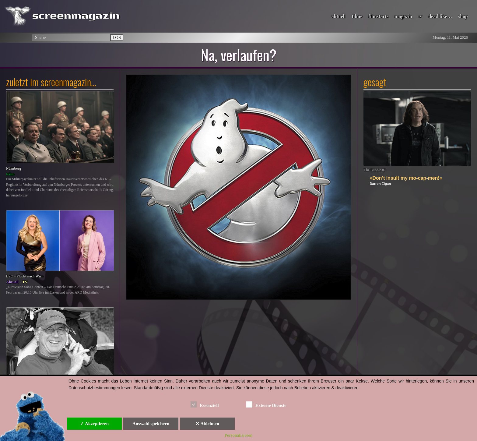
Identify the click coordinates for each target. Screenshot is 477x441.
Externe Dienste (266, 404)
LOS (117, 37)
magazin (403, 16)
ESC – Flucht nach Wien (25, 276)
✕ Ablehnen (207, 423)
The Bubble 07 (374, 170)
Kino (10, 174)
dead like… (440, 16)
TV (25, 282)
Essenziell (205, 404)
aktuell (338, 16)
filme (357, 16)
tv (420, 16)
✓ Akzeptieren (94, 423)
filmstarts (378, 16)
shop (463, 16)
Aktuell (12, 282)
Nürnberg (13, 169)
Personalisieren (239, 435)
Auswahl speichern (150, 423)
